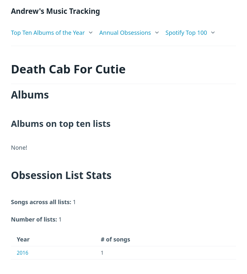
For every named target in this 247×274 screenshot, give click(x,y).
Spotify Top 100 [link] (186, 32)
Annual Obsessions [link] (125, 32)
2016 (22, 252)
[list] (52, 31)
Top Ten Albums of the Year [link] (48, 32)
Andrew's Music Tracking (55, 11)
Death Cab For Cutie (68, 69)
